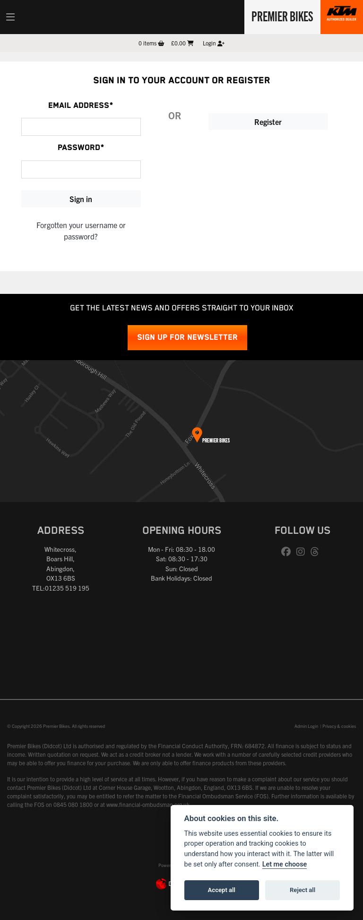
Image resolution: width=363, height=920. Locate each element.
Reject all (302, 889)
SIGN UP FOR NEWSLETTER (187, 337)
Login (214, 42)
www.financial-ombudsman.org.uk (148, 804)
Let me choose (284, 864)
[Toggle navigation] (10, 17)
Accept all (221, 889)
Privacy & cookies (339, 726)
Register (268, 121)
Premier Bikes (281, 15)
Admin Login (306, 726)
